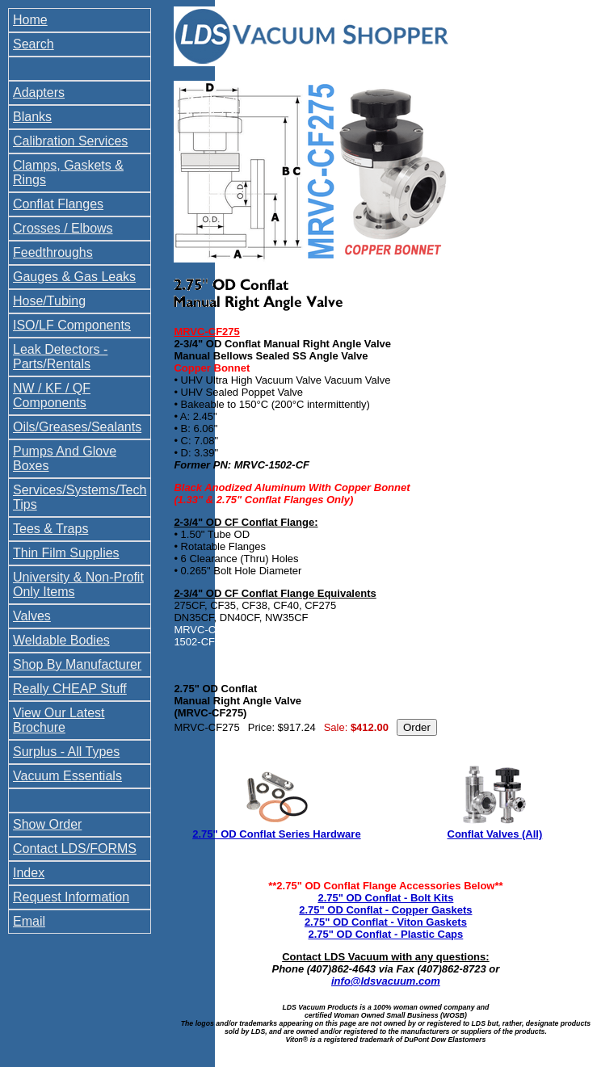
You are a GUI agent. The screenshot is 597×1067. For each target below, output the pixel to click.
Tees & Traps (50, 529)
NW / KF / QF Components (51, 395)
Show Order (47, 824)
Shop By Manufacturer (77, 664)
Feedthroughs (53, 252)
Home (30, 20)
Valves (32, 616)
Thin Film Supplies (66, 553)
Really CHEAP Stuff (70, 688)
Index (28, 873)
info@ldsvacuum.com (385, 981)
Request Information (71, 897)
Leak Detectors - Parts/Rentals (60, 356)
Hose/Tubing (49, 301)
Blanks (32, 117)
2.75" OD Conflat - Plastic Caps (385, 934)
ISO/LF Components (72, 325)
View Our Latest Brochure (59, 720)
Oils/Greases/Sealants (77, 427)
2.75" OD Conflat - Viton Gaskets (386, 922)
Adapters (39, 92)
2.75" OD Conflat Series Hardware (276, 834)
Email (29, 921)
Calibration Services (70, 141)
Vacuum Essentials (67, 776)
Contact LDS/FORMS (75, 848)
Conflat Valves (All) (495, 834)
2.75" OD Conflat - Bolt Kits (385, 898)
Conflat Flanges (58, 204)
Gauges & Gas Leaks (74, 277)
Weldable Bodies (61, 640)
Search (33, 44)
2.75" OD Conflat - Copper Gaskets (385, 910)
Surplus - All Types (66, 751)
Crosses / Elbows (63, 228)
